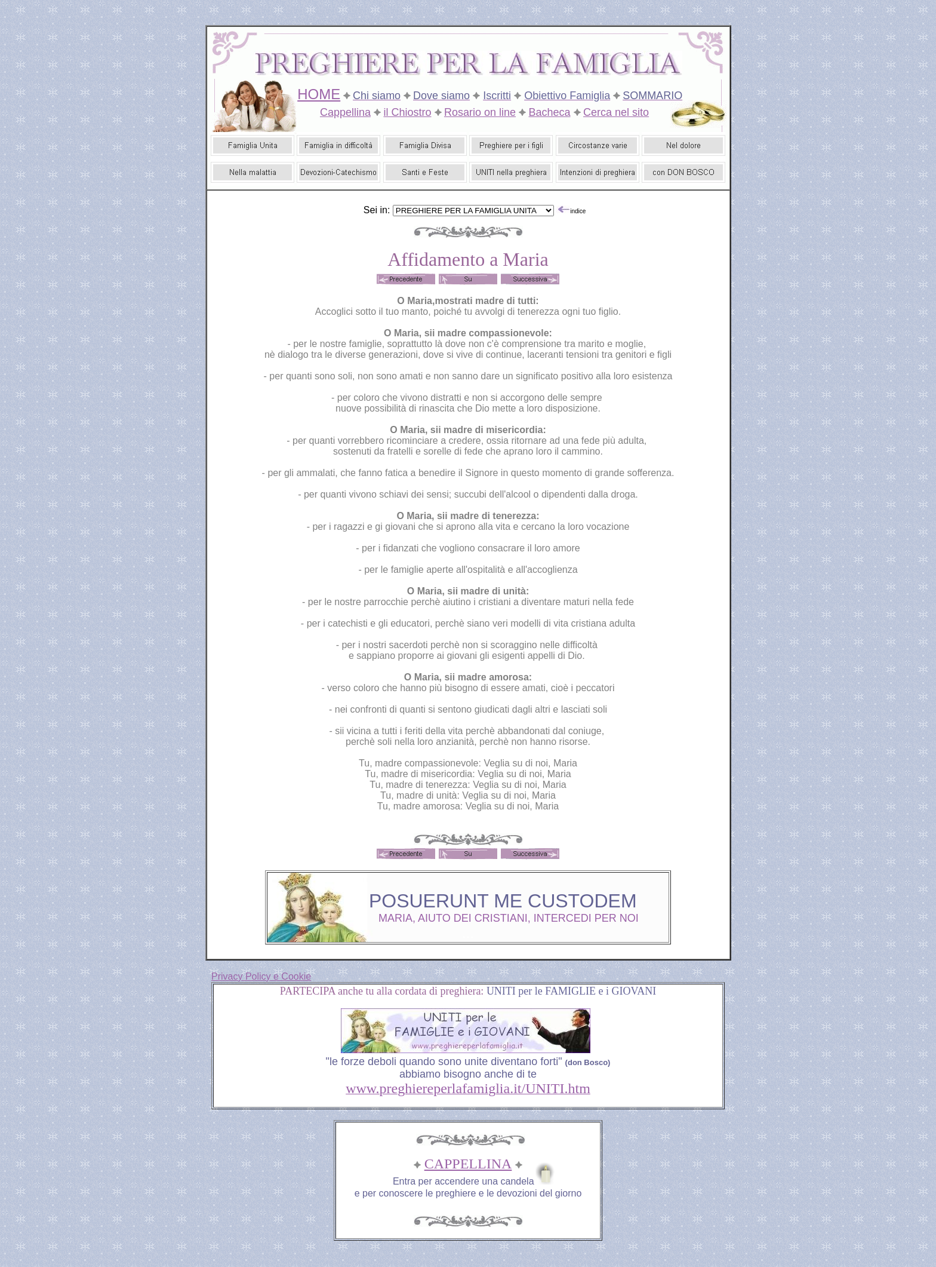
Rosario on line (480, 112)
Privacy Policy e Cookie (261, 976)
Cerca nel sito (616, 112)
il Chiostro (407, 112)
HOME (318, 94)
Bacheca (550, 112)
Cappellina (345, 112)
